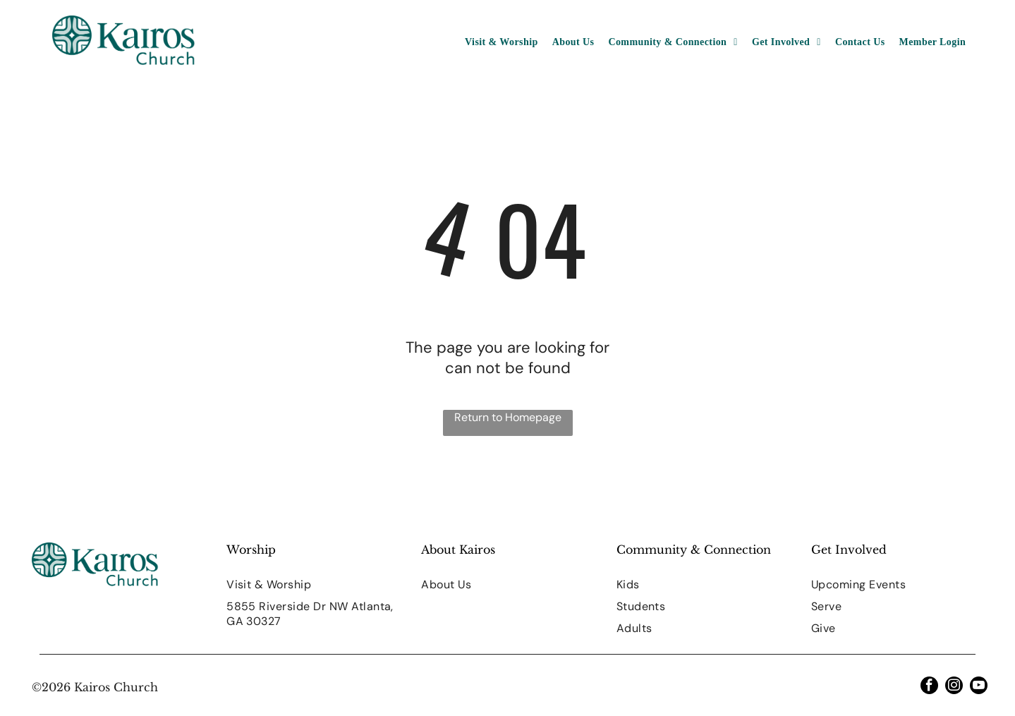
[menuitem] (501, 42)
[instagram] (954, 687)
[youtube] (978, 687)
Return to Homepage (507, 417)
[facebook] (929, 687)
